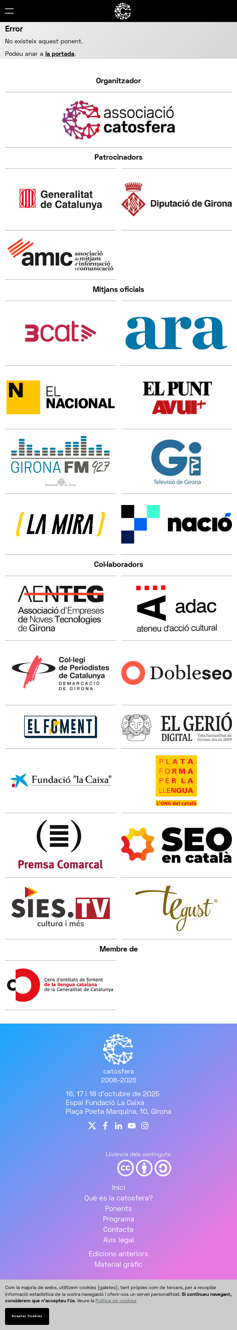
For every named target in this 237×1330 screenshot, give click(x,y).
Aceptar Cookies (27, 1316)
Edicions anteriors (118, 1254)
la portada (59, 54)
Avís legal (118, 1240)
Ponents (118, 1209)
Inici (118, 1188)
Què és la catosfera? (118, 1198)
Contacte (118, 1230)
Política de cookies (115, 1301)
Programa (118, 1219)
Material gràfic (118, 1265)
